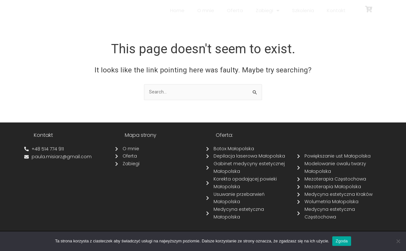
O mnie (205, 10)
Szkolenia (303, 10)
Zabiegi (267, 10)
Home (177, 10)
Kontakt (336, 10)
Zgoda (341, 241)
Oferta (235, 10)
